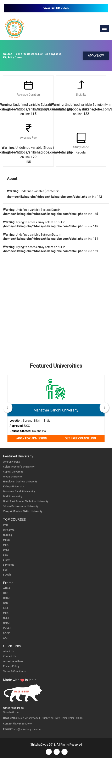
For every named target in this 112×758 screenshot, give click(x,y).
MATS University (12, 496)
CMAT (6, 598)
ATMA (6, 588)
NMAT (6, 622)
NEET (6, 617)
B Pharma (8, 564)
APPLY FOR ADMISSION (31, 438)
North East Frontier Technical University (25, 501)
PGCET (7, 627)
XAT (5, 637)
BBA (5, 554)
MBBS (6, 540)
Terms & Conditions (14, 671)
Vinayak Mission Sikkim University (22, 511)
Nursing (7, 535)
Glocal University (12, 476)
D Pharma (9, 530)
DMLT (6, 549)
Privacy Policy (11, 666)
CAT (5, 593)
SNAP (6, 632)
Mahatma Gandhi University (19, 491)
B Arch (7, 574)
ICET (5, 608)
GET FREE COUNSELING (80, 438)
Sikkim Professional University (20, 506)
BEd (5, 569)
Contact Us (9, 656)
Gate (6, 603)
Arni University (11, 461)
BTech (6, 559)
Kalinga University (13, 486)
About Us (8, 651)
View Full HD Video (56, 8)
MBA (6, 544)
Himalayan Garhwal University (20, 481)
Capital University (13, 471)
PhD (5, 525)
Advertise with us (13, 661)
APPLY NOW (96, 55)
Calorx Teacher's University (18, 466)
